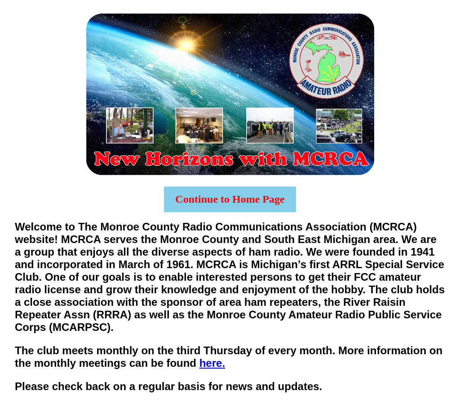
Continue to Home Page (229, 199)
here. (212, 363)
